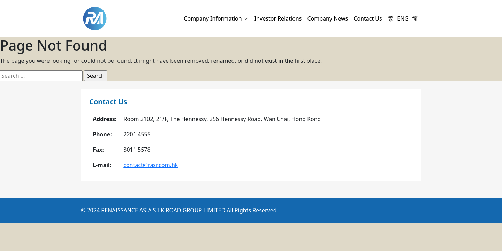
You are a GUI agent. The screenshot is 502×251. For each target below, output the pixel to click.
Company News (327, 18)
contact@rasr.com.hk (150, 165)
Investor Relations (278, 18)
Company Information (216, 18)
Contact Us (367, 18)
